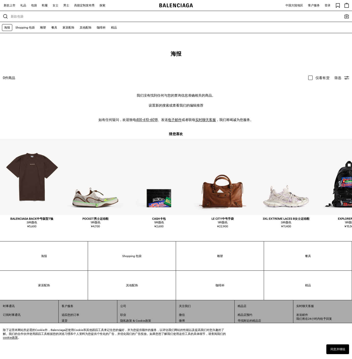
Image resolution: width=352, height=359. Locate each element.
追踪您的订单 (70, 315)
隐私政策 (126, 320)
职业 (123, 315)
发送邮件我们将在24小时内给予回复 (314, 316)
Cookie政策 (143, 320)
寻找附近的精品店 (249, 320)
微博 (182, 320)
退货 (64, 320)
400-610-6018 (147, 120)
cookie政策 (10, 337)
